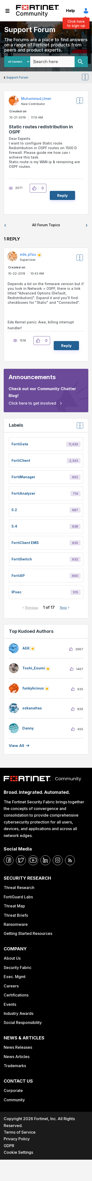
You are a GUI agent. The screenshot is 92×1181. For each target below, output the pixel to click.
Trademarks (15, 1065)
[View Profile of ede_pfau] (28, 254)
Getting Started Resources (28, 933)
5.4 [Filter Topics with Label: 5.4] (14, 526)
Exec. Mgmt (15, 976)
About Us (12, 958)
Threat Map (14, 905)
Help (70, 10)
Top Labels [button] (78, 427)
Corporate (13, 1090)
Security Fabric (17, 967)
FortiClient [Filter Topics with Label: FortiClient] (21, 460)
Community (14, 1099)
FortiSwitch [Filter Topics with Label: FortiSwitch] (22, 559)
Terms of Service (20, 1132)
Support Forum (17, 77)
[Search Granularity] (17, 61)
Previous (31, 608)
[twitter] (21, 860)
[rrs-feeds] (70, 860)
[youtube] (33, 860)
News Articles (16, 1056)
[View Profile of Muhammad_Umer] (36, 98)
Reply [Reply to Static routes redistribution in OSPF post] (62, 195)
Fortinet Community (37, 11)
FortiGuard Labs (18, 896)
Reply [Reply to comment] (66, 345)
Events (10, 1004)
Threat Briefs (16, 915)
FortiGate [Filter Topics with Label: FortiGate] (20, 444)
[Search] (81, 61)
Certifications (16, 995)
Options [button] (79, 99)
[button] (35, 188)
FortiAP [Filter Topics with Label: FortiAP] (18, 575)
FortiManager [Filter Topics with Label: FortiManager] (23, 477)
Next (63, 608)
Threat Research (19, 887)
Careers (11, 985)
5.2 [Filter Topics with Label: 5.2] (14, 510)
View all (16, 745)
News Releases (18, 1047)
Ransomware (16, 924)
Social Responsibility (23, 1022)
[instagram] (58, 860)
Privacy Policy (17, 1138)
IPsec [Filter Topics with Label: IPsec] (17, 592)
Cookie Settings (18, 1152)
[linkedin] (45, 860)
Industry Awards (18, 1013)
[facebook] (8, 860)
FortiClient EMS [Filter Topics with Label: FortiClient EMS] (25, 543)
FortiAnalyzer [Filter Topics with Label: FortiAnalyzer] (23, 493)
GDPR (9, 1145)
